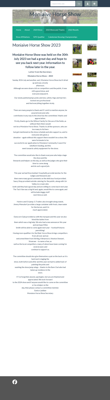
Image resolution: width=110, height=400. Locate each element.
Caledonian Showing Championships (62, 37)
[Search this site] (62, 3)
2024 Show (37, 30)
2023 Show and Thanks (55, 30)
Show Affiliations (23, 37)
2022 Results (73, 30)
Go (79, 3)
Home (18, 30)
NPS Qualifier (39, 37)
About (27, 30)
